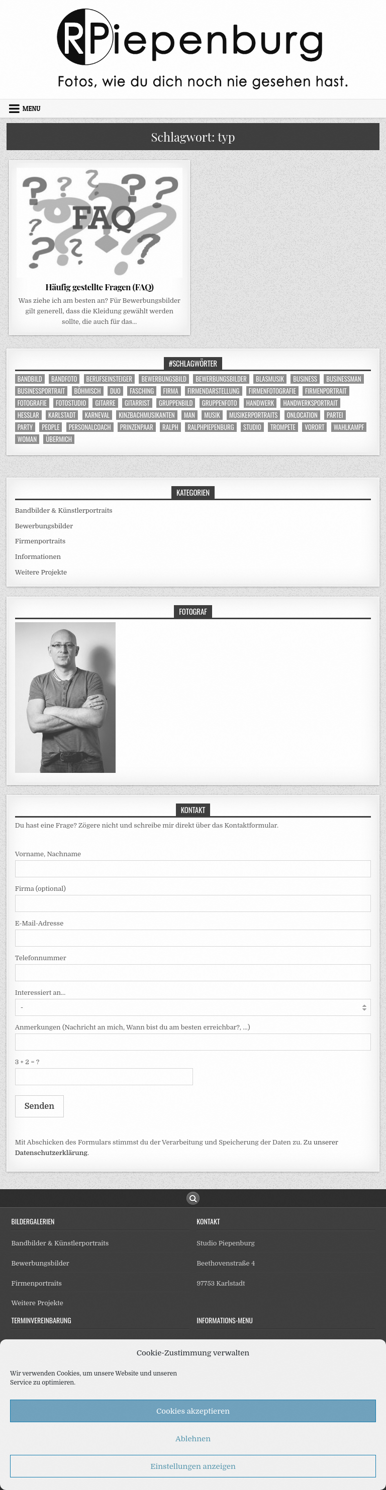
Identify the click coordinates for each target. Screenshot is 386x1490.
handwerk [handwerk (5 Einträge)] (260, 403)
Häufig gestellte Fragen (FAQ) (99, 286)
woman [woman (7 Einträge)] (27, 439)
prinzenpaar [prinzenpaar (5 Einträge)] (136, 427)
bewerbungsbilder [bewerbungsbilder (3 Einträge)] (221, 379)
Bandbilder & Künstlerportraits (64, 510)
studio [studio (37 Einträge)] (252, 427)
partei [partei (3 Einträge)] (335, 415)
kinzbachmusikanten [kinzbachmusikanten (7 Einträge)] (146, 415)
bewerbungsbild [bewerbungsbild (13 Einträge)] (163, 379)
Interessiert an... (40, 992)
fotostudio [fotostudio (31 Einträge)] (71, 403)
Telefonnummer (40, 958)
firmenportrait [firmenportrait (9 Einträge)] (326, 391)
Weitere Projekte (41, 572)
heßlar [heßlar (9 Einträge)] (28, 415)
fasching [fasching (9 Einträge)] (142, 391)
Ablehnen (193, 1438)
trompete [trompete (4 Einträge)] (283, 427)
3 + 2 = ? (27, 1062)
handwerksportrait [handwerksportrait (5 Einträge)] (310, 403)
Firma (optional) (40, 888)
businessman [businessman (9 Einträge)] (343, 379)
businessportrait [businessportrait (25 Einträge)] (41, 391)
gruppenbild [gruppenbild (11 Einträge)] (175, 403)
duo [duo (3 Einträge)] (115, 391)
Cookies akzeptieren (193, 1411)
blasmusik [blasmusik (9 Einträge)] (270, 379)
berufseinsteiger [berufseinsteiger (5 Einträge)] (109, 379)
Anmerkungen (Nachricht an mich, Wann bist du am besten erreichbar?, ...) (132, 1027)
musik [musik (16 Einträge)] (212, 415)
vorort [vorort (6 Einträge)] (314, 427)
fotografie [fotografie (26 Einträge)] (32, 403)
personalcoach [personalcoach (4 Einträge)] (90, 427)
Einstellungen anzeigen (193, 1466)
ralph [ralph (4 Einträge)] (170, 427)
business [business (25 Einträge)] (305, 379)
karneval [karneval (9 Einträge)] (97, 415)
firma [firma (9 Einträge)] (170, 391)
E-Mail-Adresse (39, 923)
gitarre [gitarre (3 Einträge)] (105, 403)
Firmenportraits (40, 541)
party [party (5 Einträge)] (25, 427)
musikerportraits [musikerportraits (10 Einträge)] (253, 415)
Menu (32, 108)
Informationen (38, 556)
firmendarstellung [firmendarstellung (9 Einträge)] (213, 391)
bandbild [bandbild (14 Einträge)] (30, 379)
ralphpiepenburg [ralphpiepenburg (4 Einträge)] (210, 427)
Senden (39, 1106)
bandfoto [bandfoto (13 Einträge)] (64, 379)
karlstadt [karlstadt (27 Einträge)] (61, 415)
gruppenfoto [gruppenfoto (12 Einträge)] (219, 403)
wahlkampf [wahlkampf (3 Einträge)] (349, 427)
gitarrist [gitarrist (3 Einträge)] (137, 403)
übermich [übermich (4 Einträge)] (59, 439)
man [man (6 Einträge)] (189, 415)
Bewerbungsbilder (44, 526)
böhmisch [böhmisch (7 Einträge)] (87, 391)
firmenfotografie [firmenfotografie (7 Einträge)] (272, 391)
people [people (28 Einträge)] (50, 427)
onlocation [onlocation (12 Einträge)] (302, 415)
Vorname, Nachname (48, 854)
